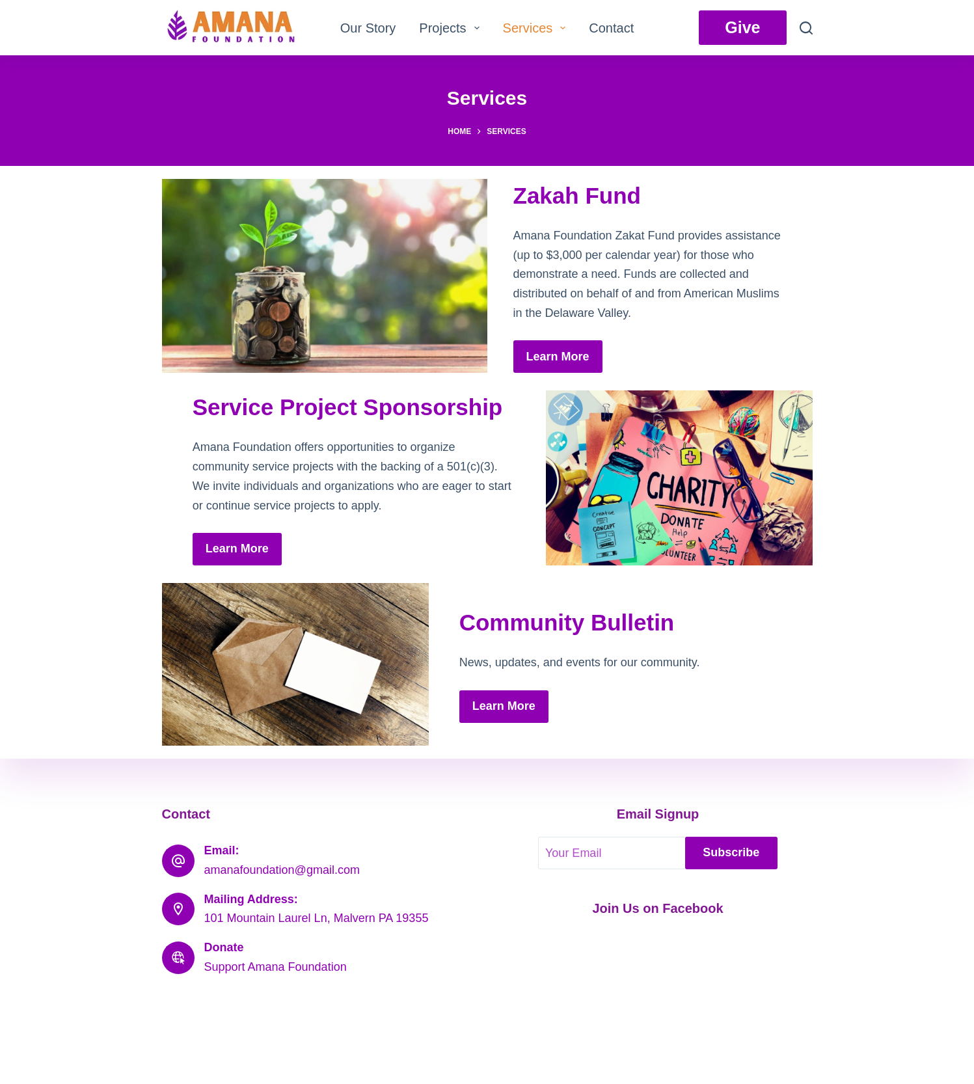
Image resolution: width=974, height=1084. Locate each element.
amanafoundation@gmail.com (282, 869)
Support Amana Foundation (275, 966)
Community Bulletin (567, 622)
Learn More (557, 356)
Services (537, 28)
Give (742, 27)
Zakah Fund (577, 195)
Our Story (368, 28)
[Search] (806, 27)
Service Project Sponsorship (348, 407)
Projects (451, 28)
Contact (611, 28)
